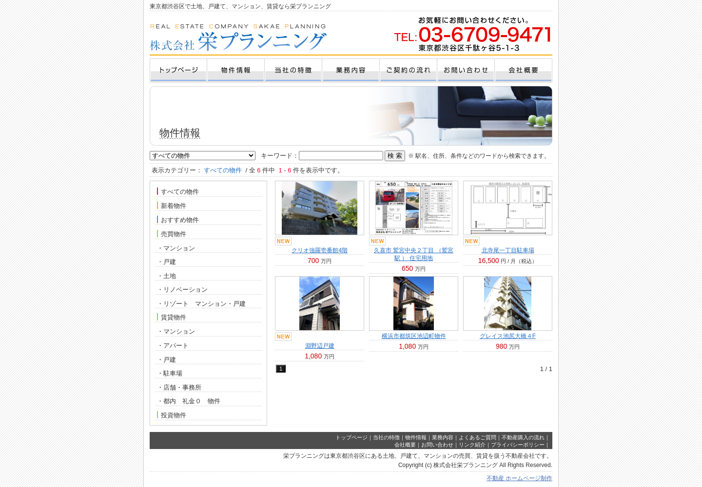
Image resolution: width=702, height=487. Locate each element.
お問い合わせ (437, 445)
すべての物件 (178, 191)
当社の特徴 (386, 437)
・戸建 (166, 261)
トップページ (351, 437)
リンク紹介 (472, 445)
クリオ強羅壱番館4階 (320, 250)
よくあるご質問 (477, 437)
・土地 (166, 276)
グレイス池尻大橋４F (508, 336)
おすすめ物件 (178, 220)
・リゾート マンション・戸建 (201, 303)
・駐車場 (169, 373)
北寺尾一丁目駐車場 (508, 250)
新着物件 (171, 205)
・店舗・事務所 (179, 387)
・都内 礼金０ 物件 (188, 401)
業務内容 (442, 437)
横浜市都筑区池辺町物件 (414, 336)
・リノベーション (182, 289)
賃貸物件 (171, 317)
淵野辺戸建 (319, 345)
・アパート (173, 345)
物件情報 (416, 437)
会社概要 (405, 445)
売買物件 (171, 234)
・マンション (176, 248)
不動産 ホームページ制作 (519, 478)
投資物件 (171, 415)
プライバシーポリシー (518, 445)
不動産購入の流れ (523, 437)
